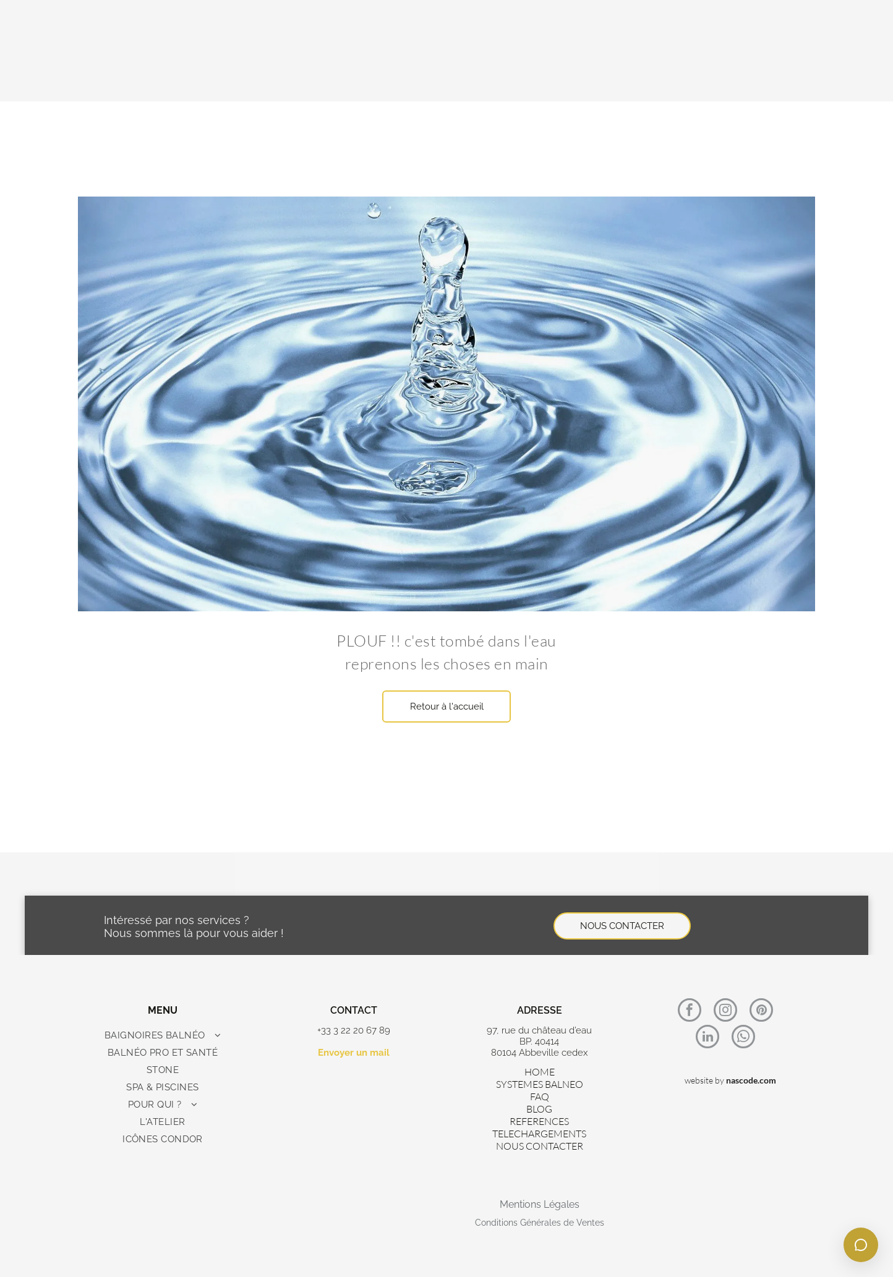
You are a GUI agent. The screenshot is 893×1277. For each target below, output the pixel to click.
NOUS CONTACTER (539, 1146)
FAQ (539, 1096)
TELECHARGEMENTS (539, 1133)
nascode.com (751, 1080)
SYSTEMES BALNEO (539, 1084)
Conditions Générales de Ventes (539, 1223)
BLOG (539, 1109)
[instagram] (725, 1011)
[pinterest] (761, 1011)
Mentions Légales (539, 1204)
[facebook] (689, 1011)
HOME (539, 1072)
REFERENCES (539, 1121)
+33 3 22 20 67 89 (353, 1030)
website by (704, 1080)
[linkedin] (707, 1038)
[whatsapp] (743, 1038)
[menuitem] (162, 1035)
